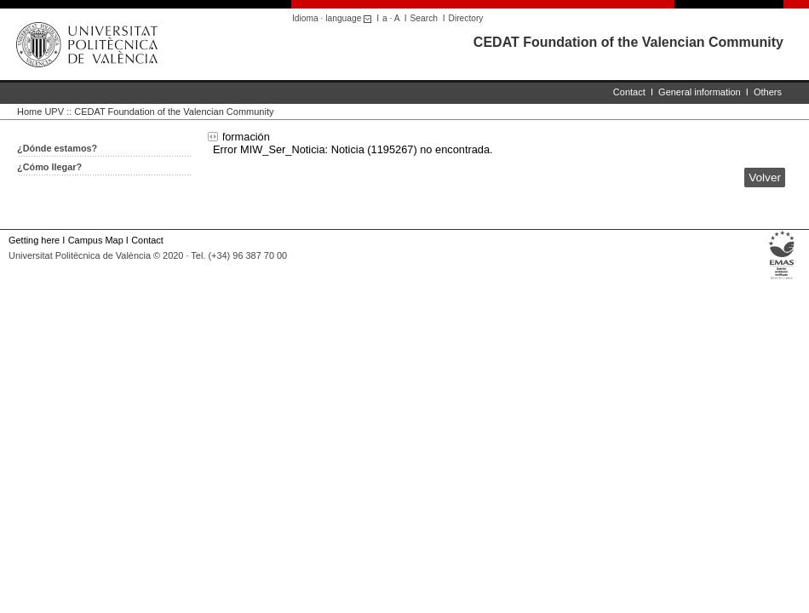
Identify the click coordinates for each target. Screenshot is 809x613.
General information (699, 92)
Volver (765, 177)
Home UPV (40, 111)
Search (424, 18)
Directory (466, 18)
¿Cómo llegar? (49, 167)
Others (768, 92)
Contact (629, 92)
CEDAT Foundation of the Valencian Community (628, 42)
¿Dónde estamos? (57, 148)
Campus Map (95, 240)
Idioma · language (334, 18)
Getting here (34, 240)
